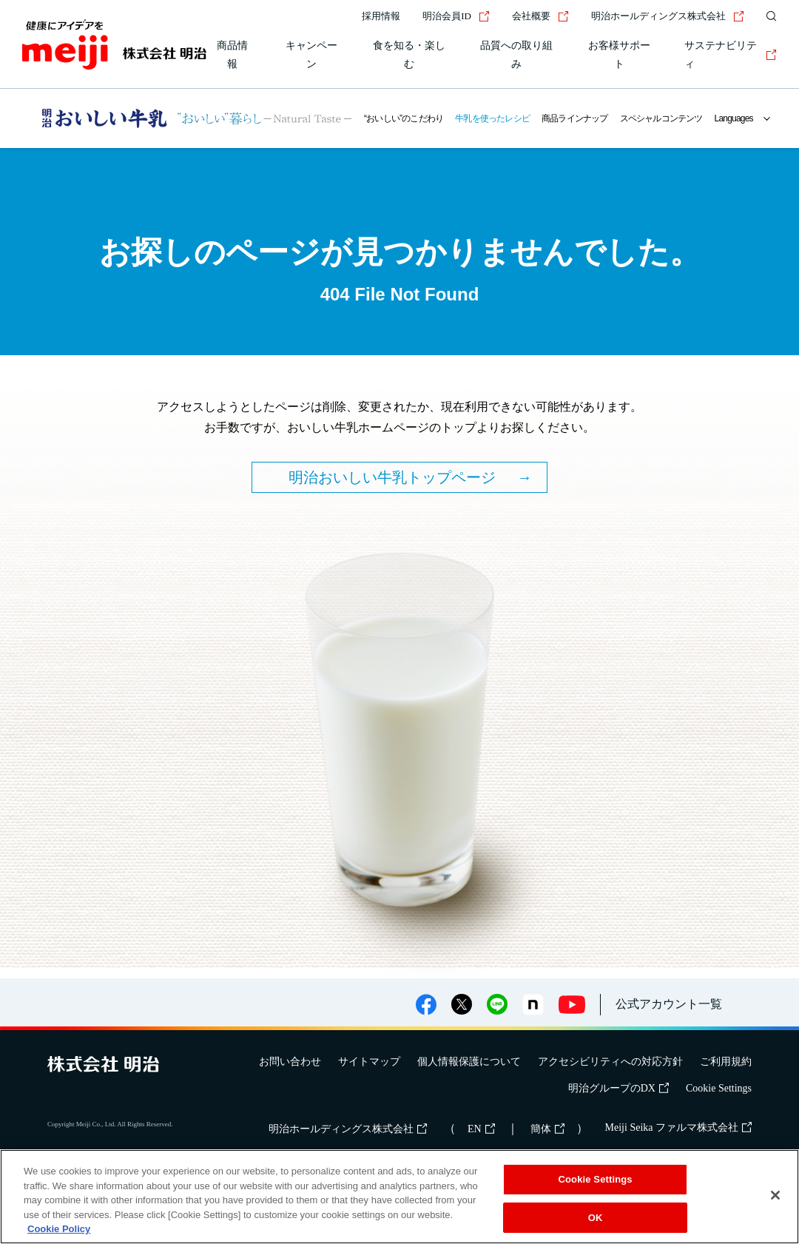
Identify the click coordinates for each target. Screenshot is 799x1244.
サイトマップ (369, 1061)
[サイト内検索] (768, 16)
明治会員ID (456, 15)
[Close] (775, 1195)
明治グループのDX (618, 1088)
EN (481, 1128)
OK (595, 1217)
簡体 (547, 1128)
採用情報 (381, 15)
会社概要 (540, 15)
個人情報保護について (469, 1061)
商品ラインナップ (575, 118)
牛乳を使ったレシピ (492, 118)
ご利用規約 (726, 1061)
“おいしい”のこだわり (403, 118)
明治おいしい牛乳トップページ (392, 477)
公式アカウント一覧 (669, 1004)
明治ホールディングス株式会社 (667, 15)
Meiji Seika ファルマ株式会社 (678, 1127)
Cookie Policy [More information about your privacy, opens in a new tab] (58, 1228)
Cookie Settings (719, 1088)
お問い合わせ (290, 1061)
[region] (399, 1196)
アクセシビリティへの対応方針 (610, 1061)
